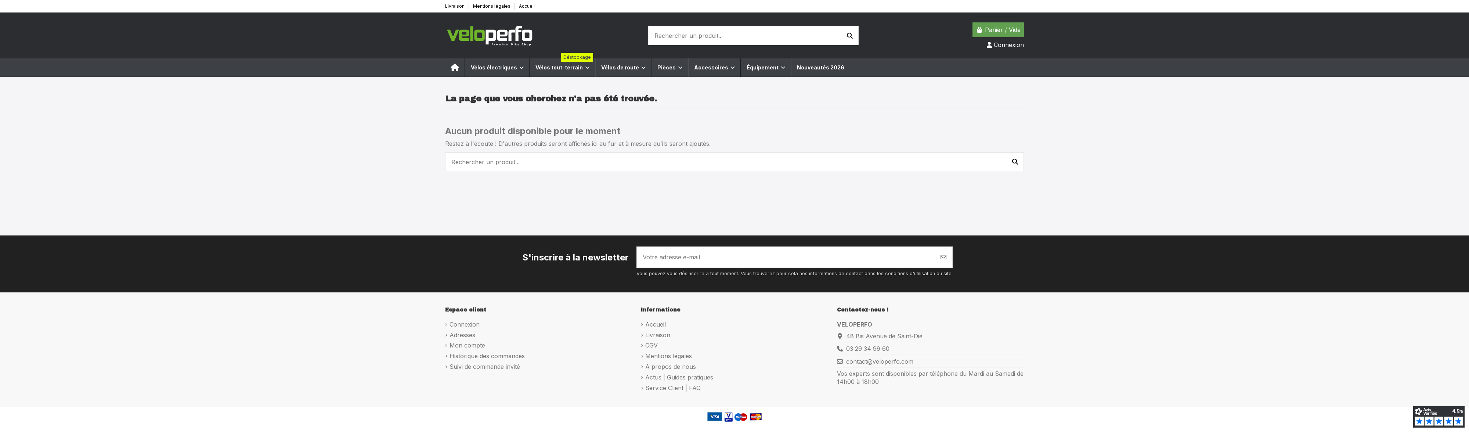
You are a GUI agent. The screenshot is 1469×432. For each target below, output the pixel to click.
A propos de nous (670, 366)
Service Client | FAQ (673, 388)
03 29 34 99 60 (867, 348)
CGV (651, 345)
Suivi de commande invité (485, 366)
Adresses (462, 335)
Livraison (455, 6)
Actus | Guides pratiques (679, 377)
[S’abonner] (943, 257)
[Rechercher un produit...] (850, 35)
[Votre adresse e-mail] (786, 257)
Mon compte (467, 345)
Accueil (527, 6)
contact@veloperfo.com (879, 361)
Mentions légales (492, 6)
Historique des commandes (487, 356)
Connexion (465, 324)
